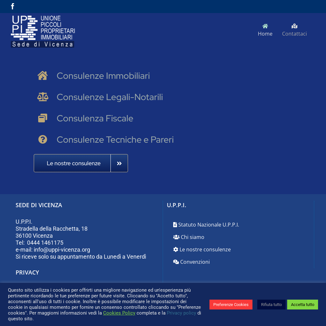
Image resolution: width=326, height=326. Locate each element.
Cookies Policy (119, 313)
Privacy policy (181, 313)
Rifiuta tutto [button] (271, 304)
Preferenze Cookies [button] (231, 304)
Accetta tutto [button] (302, 304)
